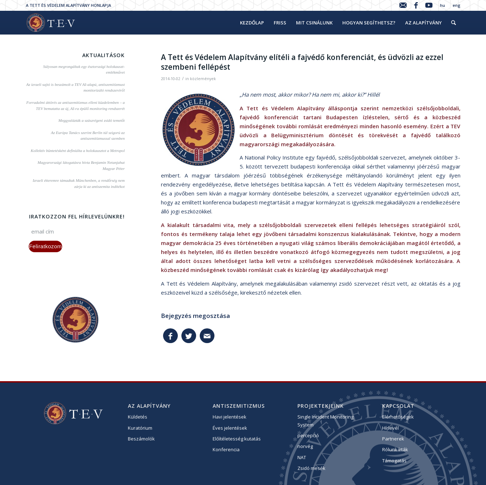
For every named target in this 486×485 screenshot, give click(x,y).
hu (442, 5)
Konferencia (226, 449)
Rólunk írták (395, 449)
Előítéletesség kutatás (237, 438)
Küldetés (137, 417)
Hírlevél (390, 428)
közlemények (203, 78)
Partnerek (393, 438)
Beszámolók (141, 438)
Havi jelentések (229, 417)
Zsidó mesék (311, 468)
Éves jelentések (230, 428)
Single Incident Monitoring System (325, 421)
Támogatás (394, 460)
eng (456, 5)
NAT (301, 457)
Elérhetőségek (398, 417)
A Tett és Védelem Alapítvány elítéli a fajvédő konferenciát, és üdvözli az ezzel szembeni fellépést (302, 62)
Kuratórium (140, 428)
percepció (308, 435)
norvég (305, 446)
